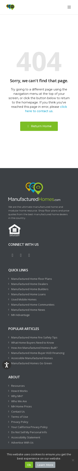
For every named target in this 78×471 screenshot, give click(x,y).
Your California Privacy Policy (29, 427)
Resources (18, 386)
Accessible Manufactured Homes (32, 358)
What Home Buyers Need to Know (32, 342)
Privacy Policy (19, 422)
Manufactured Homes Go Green (31, 363)
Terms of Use (19, 417)
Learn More (45, 464)
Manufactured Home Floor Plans (31, 279)
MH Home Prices (21, 406)
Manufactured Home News (28, 310)
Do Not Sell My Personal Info (29, 432)
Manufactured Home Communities (32, 304)
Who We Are (19, 401)
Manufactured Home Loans (28, 294)
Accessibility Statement (25, 437)
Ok (29, 464)
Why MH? (17, 396)
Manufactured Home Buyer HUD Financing (37, 353)
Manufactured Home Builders (29, 289)
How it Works (19, 391)
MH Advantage (20, 315)
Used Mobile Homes (24, 299)
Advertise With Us (22, 442)
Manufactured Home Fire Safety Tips (34, 337)
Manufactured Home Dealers (29, 284)
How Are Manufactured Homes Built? (34, 348)
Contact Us (18, 411)
